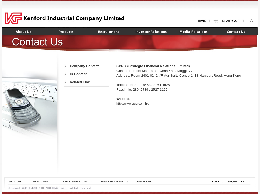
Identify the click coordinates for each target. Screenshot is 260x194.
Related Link (80, 82)
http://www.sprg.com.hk (132, 103)
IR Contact (78, 74)
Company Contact (84, 66)
